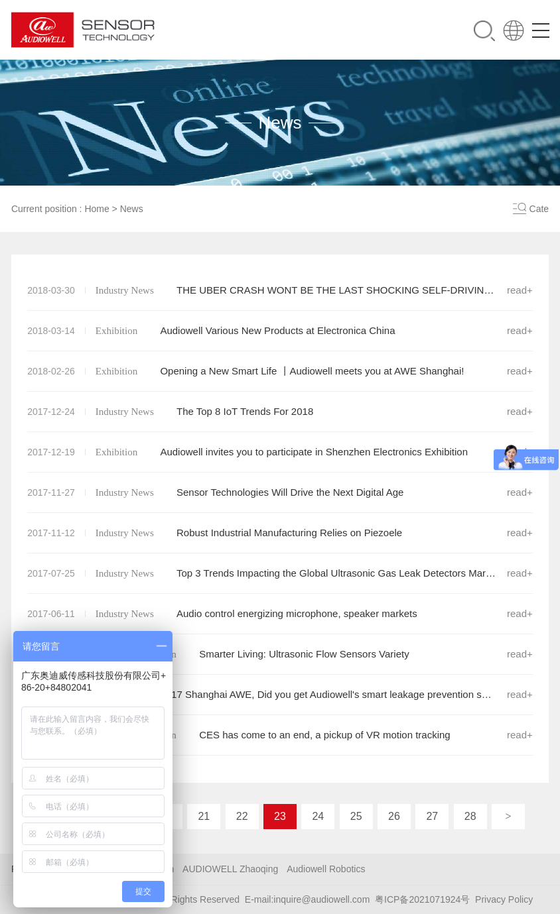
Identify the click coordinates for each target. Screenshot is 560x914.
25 (356, 816)
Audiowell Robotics (326, 869)
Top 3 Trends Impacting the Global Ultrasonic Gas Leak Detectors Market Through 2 (280, 573)
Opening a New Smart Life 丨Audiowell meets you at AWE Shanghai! (280, 371)
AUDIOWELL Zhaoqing (230, 869)
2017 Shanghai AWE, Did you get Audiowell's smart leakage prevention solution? (280, 694)
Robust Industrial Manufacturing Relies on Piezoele (280, 533)
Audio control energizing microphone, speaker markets (280, 614)
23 (280, 816)
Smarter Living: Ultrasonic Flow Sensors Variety (280, 654)
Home (96, 208)
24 (318, 816)
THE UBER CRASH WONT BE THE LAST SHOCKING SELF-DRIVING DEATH (280, 290)
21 (204, 816)
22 (242, 816)
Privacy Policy (504, 899)
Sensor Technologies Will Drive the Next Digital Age (280, 492)
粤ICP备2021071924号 (422, 899)
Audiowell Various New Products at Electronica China (280, 331)
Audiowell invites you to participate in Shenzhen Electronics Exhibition (280, 452)
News (131, 208)
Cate (539, 208)
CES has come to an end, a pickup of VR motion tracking (280, 735)
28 (470, 816)
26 (394, 816)
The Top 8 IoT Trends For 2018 (280, 411)
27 (432, 816)
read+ (520, 290)
